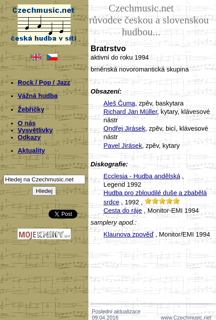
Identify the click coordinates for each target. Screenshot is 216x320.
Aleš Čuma (119, 103)
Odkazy (29, 137)
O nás (27, 123)
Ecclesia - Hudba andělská (141, 176)
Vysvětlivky (35, 130)
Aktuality (31, 150)
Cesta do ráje (122, 210)
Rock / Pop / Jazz (44, 82)
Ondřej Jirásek (124, 128)
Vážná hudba (37, 95)
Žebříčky (31, 109)
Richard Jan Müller (130, 111)
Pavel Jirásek (122, 145)
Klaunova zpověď (128, 234)
